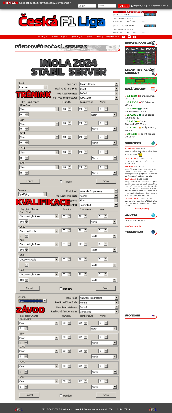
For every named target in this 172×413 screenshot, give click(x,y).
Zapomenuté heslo (158, 6)
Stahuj (99, 37)
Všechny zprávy (141, 209)
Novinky (41, 37)
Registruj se (138, 6)
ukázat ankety (133, 226)
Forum (54, 37)
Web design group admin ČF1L (98, 409)
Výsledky (76, 37)
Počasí (89, 37)
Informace (111, 37)
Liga (63, 37)
